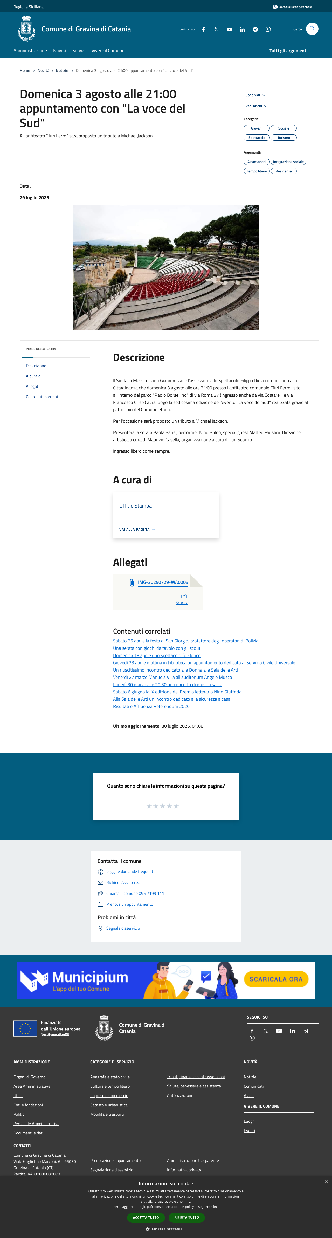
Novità (43, 70)
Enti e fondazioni (28, 1105)
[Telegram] (253, 28)
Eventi (249, 1130)
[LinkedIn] (240, 28)
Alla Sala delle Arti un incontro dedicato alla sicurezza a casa (171, 698)
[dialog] (166, 1207)
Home (25, 70)
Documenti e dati (28, 1133)
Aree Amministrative (31, 1086)
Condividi (256, 95)
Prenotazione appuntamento (115, 1160)
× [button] (326, 1181)
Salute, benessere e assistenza (194, 1086)
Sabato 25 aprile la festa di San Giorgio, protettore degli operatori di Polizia (185, 640)
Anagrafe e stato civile (110, 1077)
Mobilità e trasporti (107, 1114)
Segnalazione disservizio (111, 1170)
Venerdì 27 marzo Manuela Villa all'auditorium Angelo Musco (172, 677)
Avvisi (249, 1095)
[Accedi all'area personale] (292, 7)
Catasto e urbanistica (109, 1105)
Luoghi (250, 1121)
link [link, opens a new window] (216, 1207)
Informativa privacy (184, 1170)
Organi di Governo (29, 1077)
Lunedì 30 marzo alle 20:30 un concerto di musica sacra (167, 684)
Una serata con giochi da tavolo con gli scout (156, 648)
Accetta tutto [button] (146, 1217)
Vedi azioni (257, 106)
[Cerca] (312, 29)
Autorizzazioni (179, 1095)
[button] (166, 1229)
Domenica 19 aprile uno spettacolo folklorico (157, 655)
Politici (19, 1114)
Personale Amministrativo (36, 1123)
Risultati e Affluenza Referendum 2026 (151, 706)
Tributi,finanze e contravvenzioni (196, 1076)
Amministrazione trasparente (193, 1160)
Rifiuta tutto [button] (187, 1217)
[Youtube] (227, 28)
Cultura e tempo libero (110, 1086)
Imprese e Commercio (109, 1095)
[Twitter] (214, 28)
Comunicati (254, 1086)
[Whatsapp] (266, 28)
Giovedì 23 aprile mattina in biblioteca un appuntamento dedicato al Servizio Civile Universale (204, 662)
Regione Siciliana (28, 7)
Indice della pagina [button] (41, 348)
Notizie (62, 70)
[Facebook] (201, 28)
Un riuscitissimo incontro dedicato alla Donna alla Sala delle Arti (175, 669)
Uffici (18, 1095)
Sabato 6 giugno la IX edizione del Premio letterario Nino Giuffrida (177, 691)
